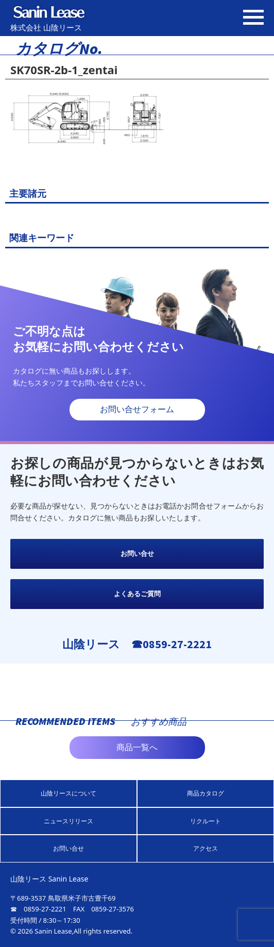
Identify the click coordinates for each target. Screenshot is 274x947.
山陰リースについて (68, 793)
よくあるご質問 (137, 594)
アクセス (205, 848)
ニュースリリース (68, 821)
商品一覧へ (137, 747)
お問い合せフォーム (137, 409)
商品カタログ (205, 793)
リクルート (205, 821)
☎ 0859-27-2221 (38, 909)
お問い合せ (137, 553)
